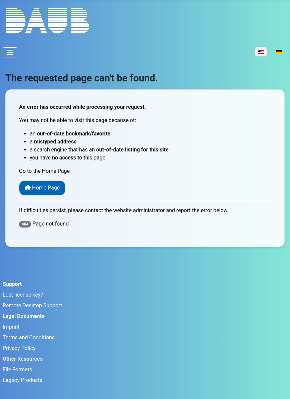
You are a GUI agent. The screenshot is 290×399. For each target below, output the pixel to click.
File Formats (17, 369)
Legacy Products (22, 380)
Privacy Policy (19, 348)
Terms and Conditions (29, 337)
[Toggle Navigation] (10, 52)
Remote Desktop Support (32, 305)
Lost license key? (23, 295)
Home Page (42, 187)
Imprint (11, 327)
